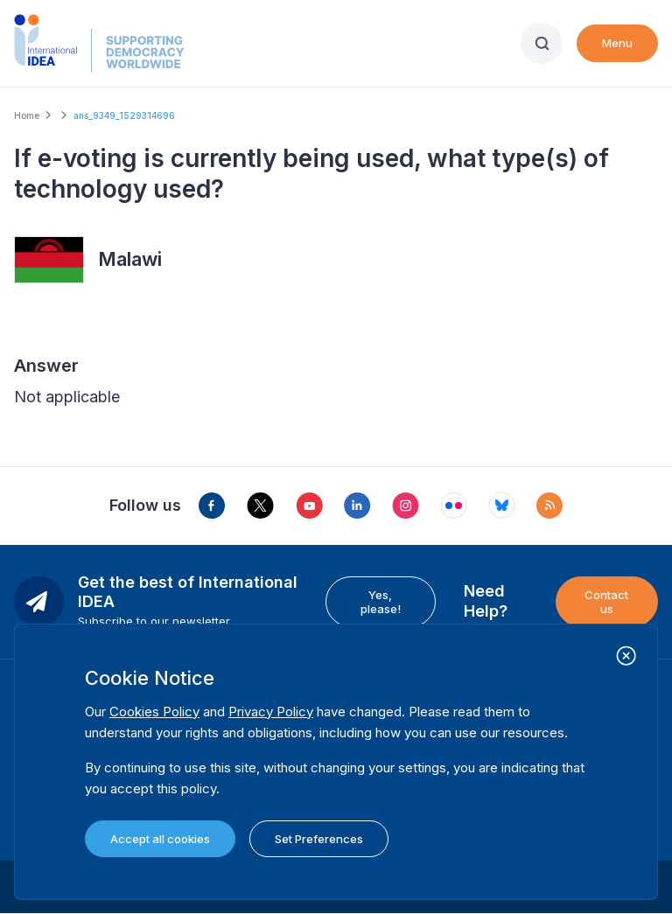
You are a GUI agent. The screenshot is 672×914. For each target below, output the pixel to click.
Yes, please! (380, 602)
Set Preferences (319, 839)
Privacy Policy (270, 711)
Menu (617, 43)
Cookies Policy (154, 711)
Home (26, 115)
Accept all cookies (160, 839)
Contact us (606, 602)
